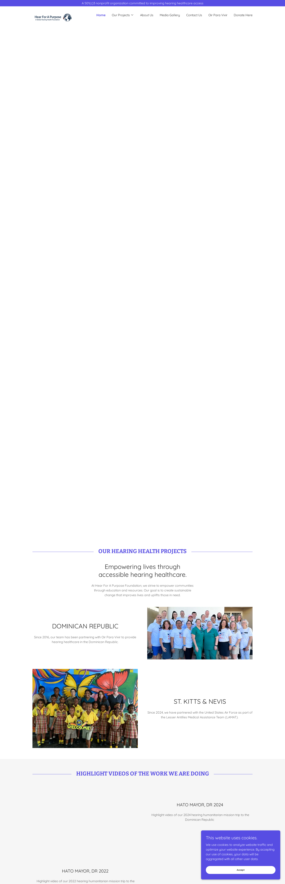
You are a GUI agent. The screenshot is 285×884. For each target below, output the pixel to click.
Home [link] (100, 15)
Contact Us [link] (194, 15)
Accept (241, 869)
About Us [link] (146, 15)
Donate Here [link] (243, 15)
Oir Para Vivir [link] (217, 15)
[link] (59, 13)
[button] (123, 15)
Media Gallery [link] (170, 15)
